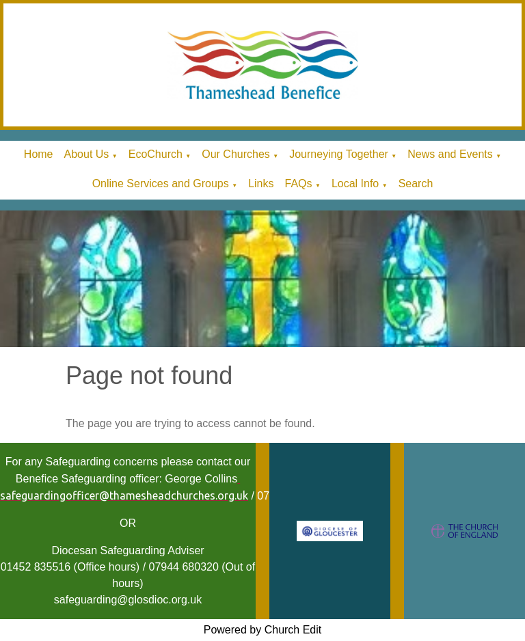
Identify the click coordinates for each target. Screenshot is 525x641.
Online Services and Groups (160, 183)
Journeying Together (338, 154)
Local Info (355, 183)
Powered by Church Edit (263, 630)
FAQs (298, 183)
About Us (86, 154)
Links (260, 183)
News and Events (450, 154)
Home (38, 154)
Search (416, 183)
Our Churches (236, 154)
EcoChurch (156, 154)
